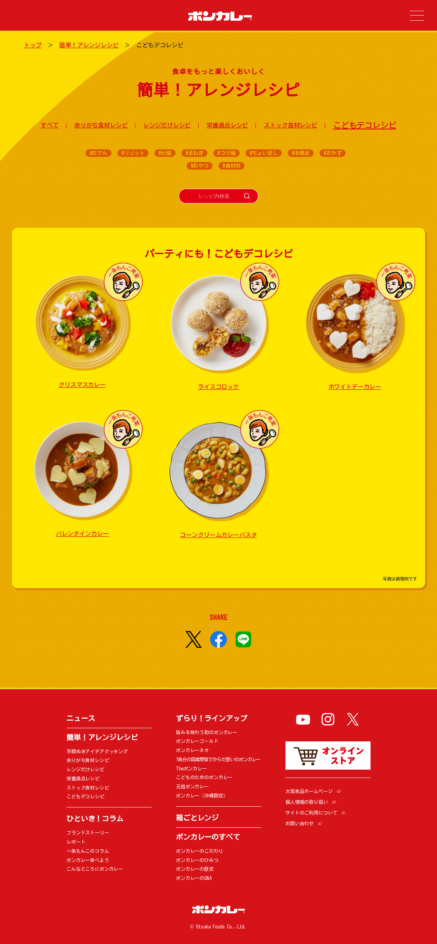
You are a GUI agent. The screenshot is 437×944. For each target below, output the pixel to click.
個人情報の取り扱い (306, 801)
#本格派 (301, 153)
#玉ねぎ (194, 153)
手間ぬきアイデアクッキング (97, 751)
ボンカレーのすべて (208, 836)
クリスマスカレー (82, 385)
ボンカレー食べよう (87, 860)
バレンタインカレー (82, 534)
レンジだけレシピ (167, 125)
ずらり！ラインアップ (211, 718)
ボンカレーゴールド (197, 741)
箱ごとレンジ (197, 817)
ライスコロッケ (218, 387)
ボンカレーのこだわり (199, 850)
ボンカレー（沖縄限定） (202, 795)
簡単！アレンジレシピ (89, 45)
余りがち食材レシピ (101, 125)
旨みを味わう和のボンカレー (206, 732)
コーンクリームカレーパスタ (218, 535)
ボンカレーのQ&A (194, 878)
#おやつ (200, 165)
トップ (33, 45)
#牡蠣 (165, 153)
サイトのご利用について (311, 812)
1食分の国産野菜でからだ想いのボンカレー (218, 759)
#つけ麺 (226, 153)
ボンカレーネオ (192, 750)
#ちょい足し (264, 153)
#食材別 (231, 165)
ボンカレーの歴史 (195, 868)
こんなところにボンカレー (94, 868)
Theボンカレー (191, 768)
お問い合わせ (299, 823)
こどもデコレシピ (364, 125)
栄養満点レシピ (227, 125)
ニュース (80, 718)
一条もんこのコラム (87, 850)
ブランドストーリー (87, 832)
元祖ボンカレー (192, 786)
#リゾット (132, 153)
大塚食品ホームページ (309, 791)
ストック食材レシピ (290, 125)
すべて (50, 125)
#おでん (98, 153)
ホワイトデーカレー (355, 387)
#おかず (332, 153)
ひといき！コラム (94, 818)
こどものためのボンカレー (204, 777)
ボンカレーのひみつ (197, 860)
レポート (75, 841)
